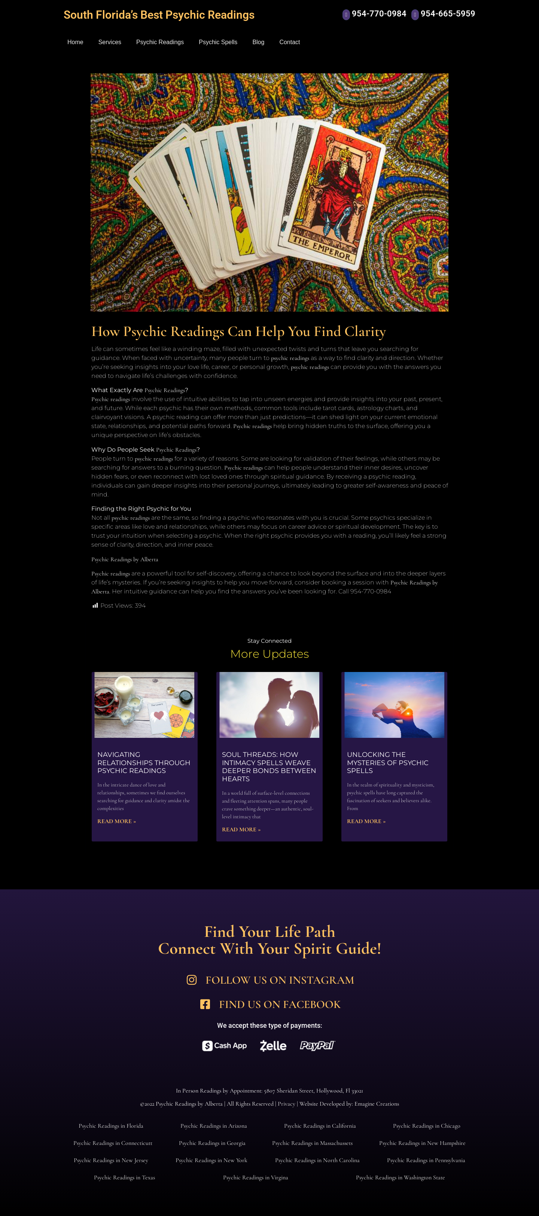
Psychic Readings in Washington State (400, 1177)
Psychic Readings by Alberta (124, 559)
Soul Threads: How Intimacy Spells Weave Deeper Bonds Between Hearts (269, 767)
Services (109, 42)
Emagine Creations (376, 1103)
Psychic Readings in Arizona (213, 1126)
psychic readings (290, 358)
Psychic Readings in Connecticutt (112, 1143)
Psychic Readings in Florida (111, 1126)
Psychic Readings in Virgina (255, 1177)
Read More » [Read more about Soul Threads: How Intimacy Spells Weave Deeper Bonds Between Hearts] (241, 829)
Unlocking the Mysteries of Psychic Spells (388, 763)
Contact (289, 42)
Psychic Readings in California (320, 1126)
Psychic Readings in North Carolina (317, 1160)
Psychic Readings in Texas (124, 1177)
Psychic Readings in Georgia (212, 1143)
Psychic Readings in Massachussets (312, 1143)
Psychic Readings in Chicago (426, 1126)
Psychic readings (110, 399)
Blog (258, 42)
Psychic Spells (218, 42)
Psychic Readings (160, 42)
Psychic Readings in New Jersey (111, 1160)
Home (75, 42)
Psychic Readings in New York (211, 1160)
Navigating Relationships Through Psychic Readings (144, 763)
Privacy (286, 1103)
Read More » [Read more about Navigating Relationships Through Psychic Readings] (116, 821)
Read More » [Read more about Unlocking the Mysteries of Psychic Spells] (366, 821)
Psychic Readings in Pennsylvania (426, 1160)
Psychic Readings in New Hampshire (422, 1143)
